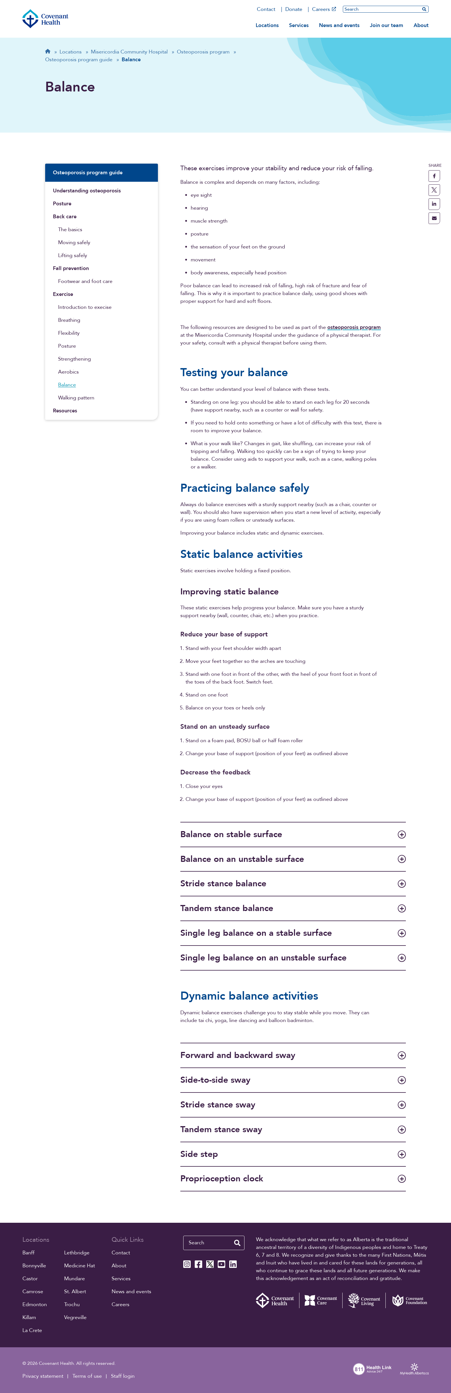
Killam (29, 1317)
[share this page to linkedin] (434, 204)
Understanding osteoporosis (87, 190)
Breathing (69, 320)
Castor (30, 1278)
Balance (67, 385)
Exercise (63, 294)
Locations (267, 25)
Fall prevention (71, 268)
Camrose (32, 1291)
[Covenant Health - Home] (277, 1300)
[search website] (424, 9)
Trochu (72, 1304)
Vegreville (75, 1317)
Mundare (74, 1278)
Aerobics (68, 372)
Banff (28, 1252)
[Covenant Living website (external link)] (363, 1300)
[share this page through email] (434, 218)
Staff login (123, 1376)
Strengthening (74, 359)
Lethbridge (76, 1252)
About (421, 25)
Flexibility (69, 333)
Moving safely (74, 242)
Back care (65, 216)
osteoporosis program (354, 327)
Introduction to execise (85, 307)
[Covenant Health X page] (210, 1264)
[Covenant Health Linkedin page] (233, 1264)
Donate (293, 9)
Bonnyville (34, 1265)
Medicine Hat (79, 1265)
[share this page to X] (434, 190)
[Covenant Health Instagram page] (187, 1264)
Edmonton (34, 1304)
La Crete (32, 1330)
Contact (266, 9)
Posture (62, 203)
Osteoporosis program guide (88, 172)
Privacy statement (42, 1376)
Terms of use (87, 1376)
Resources (65, 410)
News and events (339, 25)
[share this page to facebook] (434, 176)
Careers (324, 9)
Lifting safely (72, 255)
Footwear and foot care (85, 281)
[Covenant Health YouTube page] (221, 1264)
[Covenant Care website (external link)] (320, 1300)
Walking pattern (76, 397)
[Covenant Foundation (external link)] (407, 1300)
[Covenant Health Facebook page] (198, 1264)
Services (299, 25)
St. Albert (75, 1291)
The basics (70, 229)
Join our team (386, 25)
